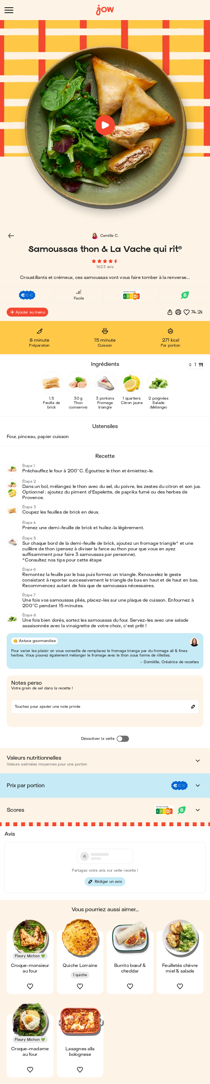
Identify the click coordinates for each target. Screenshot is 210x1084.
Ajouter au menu (27, 312)
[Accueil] (105, 10)
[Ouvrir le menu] (8, 10)
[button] (11, 235)
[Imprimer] (178, 312)
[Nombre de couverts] (196, 364)
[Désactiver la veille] (123, 739)
